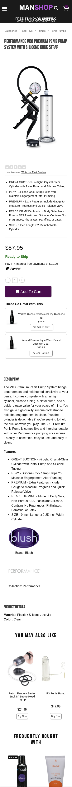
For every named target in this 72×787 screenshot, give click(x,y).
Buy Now (22, 716)
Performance (32, 586)
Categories (10, 30)
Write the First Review (34, 172)
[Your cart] (66, 8)
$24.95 (22, 709)
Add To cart (28, 291)
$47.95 (56, 706)
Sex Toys (27, 30)
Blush (29, 553)
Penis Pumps (58, 30)
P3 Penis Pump (55, 693)
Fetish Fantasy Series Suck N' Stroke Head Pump (22, 696)
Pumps (41, 30)
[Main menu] (4, 9)
